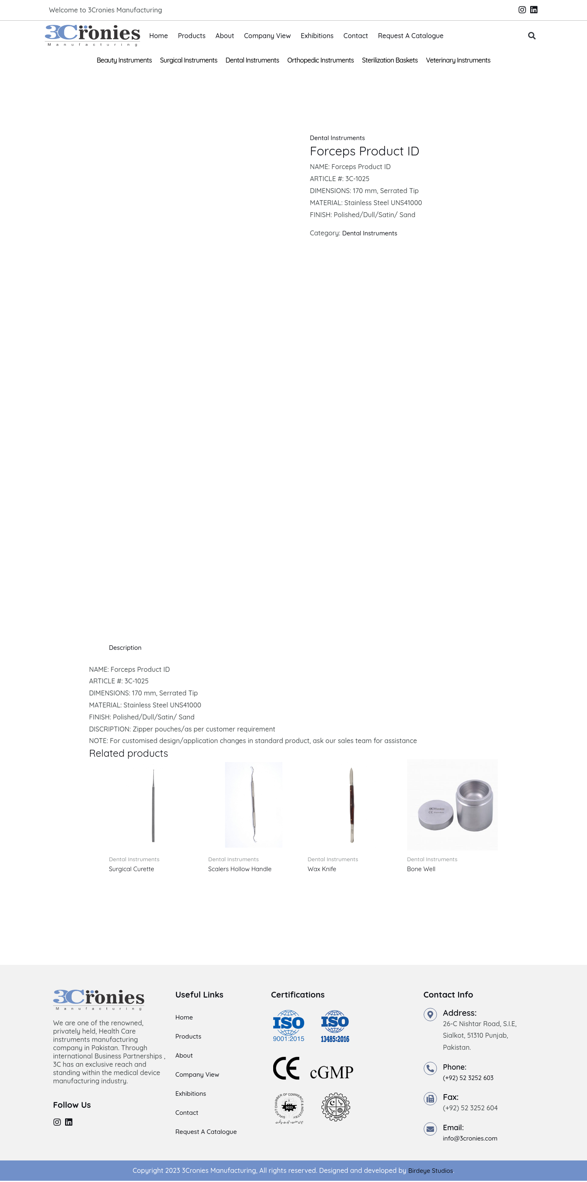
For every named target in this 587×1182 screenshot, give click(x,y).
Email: (455, 1128)
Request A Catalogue (411, 35)
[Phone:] (430, 1069)
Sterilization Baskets (389, 60)
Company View (267, 35)
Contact (356, 35)
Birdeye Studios (430, 1171)
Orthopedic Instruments (320, 60)
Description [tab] (126, 647)
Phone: (456, 1068)
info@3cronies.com (472, 1139)
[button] (532, 36)
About (225, 35)
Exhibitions (317, 35)
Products (192, 35)
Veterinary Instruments (458, 60)
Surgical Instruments (188, 60)
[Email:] (430, 1130)
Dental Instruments (252, 60)
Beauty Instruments (124, 60)
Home (158, 35)
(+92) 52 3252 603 (470, 1079)
